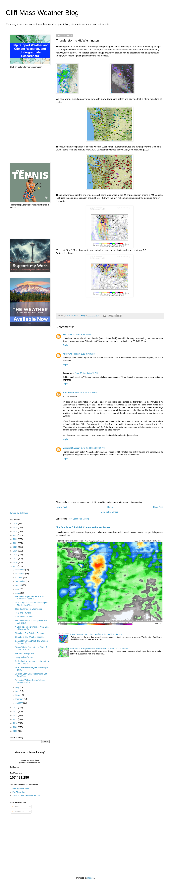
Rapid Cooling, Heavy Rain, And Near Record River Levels (96, 634)
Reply (65, 345)
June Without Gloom (24, 617)
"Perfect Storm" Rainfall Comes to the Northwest (83, 527)
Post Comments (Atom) (78, 519)
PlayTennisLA (19, 792)
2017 (15, 558)
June (17, 593)
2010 (15, 723)
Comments (18, 811)
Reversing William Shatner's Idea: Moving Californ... (30, 681)
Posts (15, 807)
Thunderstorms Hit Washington (28, 609)
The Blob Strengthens (24, 653)
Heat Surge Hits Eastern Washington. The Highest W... (31, 604)
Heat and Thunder (23, 613)
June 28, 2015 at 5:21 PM (86, 392)
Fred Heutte (68, 392)
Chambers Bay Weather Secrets (29, 637)
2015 (15, 566)
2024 (15, 531)
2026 (15, 523)
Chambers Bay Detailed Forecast (29, 633)
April (17, 691)
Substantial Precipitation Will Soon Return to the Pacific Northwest (99, 648)
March (18, 695)
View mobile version (109, 512)
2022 (15, 539)
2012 (15, 715)
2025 (15, 527)
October (19, 577)
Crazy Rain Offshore (24, 657)
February (19, 699)
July (17, 589)
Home (110, 507)
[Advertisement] (30, 115)
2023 (15, 535)
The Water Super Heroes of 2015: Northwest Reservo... (30, 597)
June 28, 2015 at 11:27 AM (79, 334)
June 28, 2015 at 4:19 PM (86, 373)
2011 (15, 719)
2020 (15, 547)
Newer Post (62, 507)
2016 (15, 562)
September (20, 581)
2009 (15, 727)
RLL (65, 334)
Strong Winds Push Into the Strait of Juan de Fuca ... (31, 648)
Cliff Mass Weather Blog (42, 12)
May (17, 687)
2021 (15, 543)
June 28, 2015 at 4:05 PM (84, 354)
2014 (15, 708)
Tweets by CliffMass (19, 513)
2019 (15, 551)
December (20, 570)
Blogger (90, 878)
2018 (15, 554)
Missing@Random (71, 448)
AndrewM (67, 354)
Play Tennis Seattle (21, 789)
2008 (15, 731)
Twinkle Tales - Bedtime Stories (26, 795)
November (20, 573)
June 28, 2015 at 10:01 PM (93, 448)
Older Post (158, 507)
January (19, 703)
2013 (15, 711)
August (18, 585)
